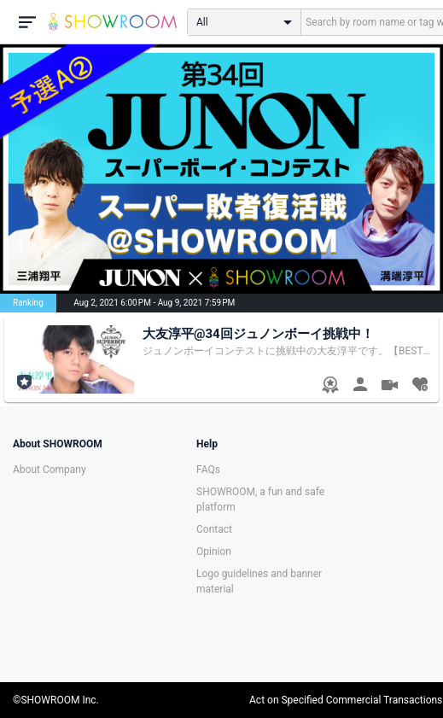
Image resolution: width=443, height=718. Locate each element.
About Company (49, 470)
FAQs (208, 470)
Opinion (213, 551)
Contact (214, 529)
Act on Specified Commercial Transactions (345, 700)
